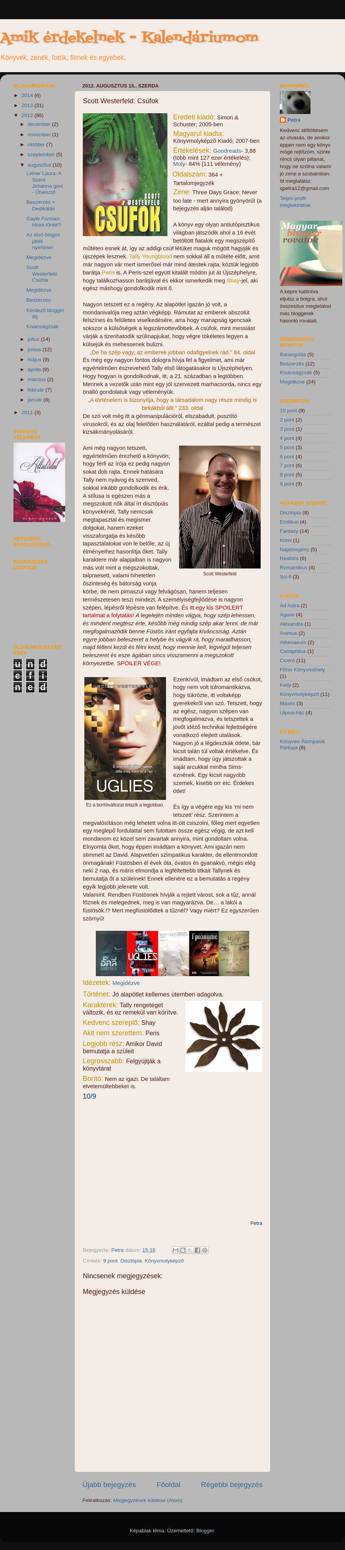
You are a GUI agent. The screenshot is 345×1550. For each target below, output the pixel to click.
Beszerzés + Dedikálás (40, 205)
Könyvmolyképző (164, 1261)
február (37, 390)
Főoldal (169, 1485)
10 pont (288, 410)
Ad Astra (289, 605)
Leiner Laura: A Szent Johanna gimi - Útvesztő (44, 182)
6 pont (287, 456)
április (35, 369)
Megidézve (126, 983)
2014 (27, 95)
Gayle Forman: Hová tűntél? (43, 222)
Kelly (285, 685)
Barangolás (293, 354)
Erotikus (289, 522)
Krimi (286, 540)
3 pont (287, 429)
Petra (118, 1250)
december (40, 124)
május (35, 359)
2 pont (287, 420)
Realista (289, 558)
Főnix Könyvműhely (302, 670)
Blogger (205, 1530)
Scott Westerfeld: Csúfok (42, 273)
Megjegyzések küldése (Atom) (147, 1500)
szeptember (42, 154)
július (34, 339)
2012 (27, 115)
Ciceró (287, 660)
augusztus (40, 165)
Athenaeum (293, 642)
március (37, 379)
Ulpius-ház (292, 713)
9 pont (110, 1261)
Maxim (287, 703)
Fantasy (289, 531)
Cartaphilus (293, 651)
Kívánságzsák (42, 326)
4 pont (287, 438)
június (35, 349)
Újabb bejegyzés (109, 1485)
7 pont (287, 465)
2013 (27, 105)
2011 (27, 412)
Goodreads (227, 151)
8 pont (287, 475)
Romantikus (293, 567)
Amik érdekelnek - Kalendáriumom (129, 38)
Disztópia (131, 1261)
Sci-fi (285, 577)
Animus (288, 633)
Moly (179, 164)
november (40, 134)
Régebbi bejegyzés (232, 1485)
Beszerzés (38, 300)
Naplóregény (294, 549)
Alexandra (291, 624)
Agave (287, 615)
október (37, 144)
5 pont (287, 447)
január (35, 400)
